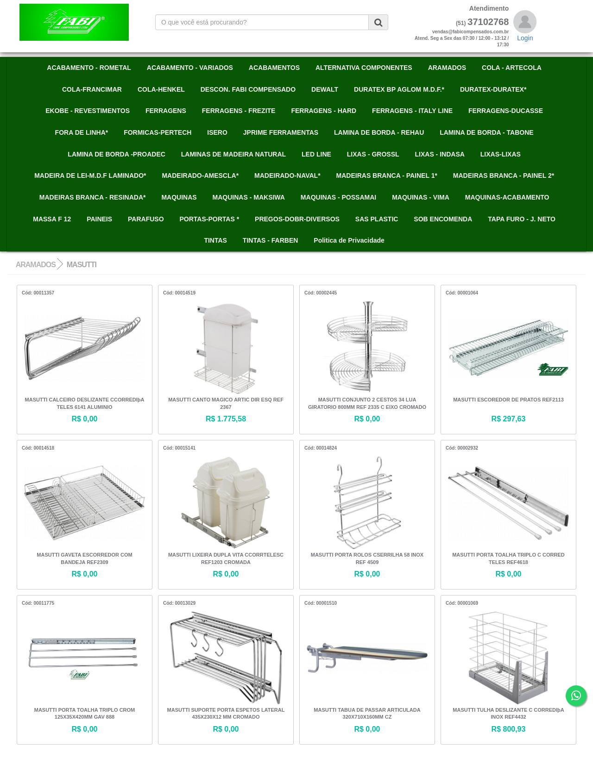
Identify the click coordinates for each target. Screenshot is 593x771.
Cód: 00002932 (462, 448)
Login (525, 38)
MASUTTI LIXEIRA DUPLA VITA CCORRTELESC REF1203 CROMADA (226, 558)
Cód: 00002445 (320, 292)
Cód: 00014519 (179, 292)
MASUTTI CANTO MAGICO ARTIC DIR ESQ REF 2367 (226, 403)
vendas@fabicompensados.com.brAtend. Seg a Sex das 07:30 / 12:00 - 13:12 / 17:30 (462, 38)
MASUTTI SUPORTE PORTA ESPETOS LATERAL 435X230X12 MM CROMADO (226, 713)
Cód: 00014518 (38, 448)
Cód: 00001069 (462, 603)
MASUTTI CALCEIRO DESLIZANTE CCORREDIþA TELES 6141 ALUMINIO (85, 403)
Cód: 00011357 (38, 292)
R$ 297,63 (509, 419)
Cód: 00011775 (38, 603)
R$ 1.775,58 (226, 419)
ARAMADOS (36, 265)
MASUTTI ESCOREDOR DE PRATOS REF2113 (508, 399)
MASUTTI (81, 265)
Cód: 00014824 (320, 448)
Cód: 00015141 (179, 448)
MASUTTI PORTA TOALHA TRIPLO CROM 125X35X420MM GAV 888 (84, 713)
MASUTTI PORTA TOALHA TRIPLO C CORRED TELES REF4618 (508, 558)
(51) (461, 23)
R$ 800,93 (509, 729)
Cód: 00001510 (320, 603)
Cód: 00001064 (462, 292)
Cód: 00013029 (179, 603)
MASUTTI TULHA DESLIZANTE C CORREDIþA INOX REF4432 (508, 713)
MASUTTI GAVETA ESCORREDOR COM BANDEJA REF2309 (84, 558)
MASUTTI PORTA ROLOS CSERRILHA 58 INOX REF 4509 (367, 558)
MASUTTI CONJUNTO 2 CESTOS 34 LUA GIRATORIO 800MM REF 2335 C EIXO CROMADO (367, 403)
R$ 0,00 (84, 419)
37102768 (488, 22)
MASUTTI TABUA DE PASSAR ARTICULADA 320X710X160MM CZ (367, 713)
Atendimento (489, 8)
